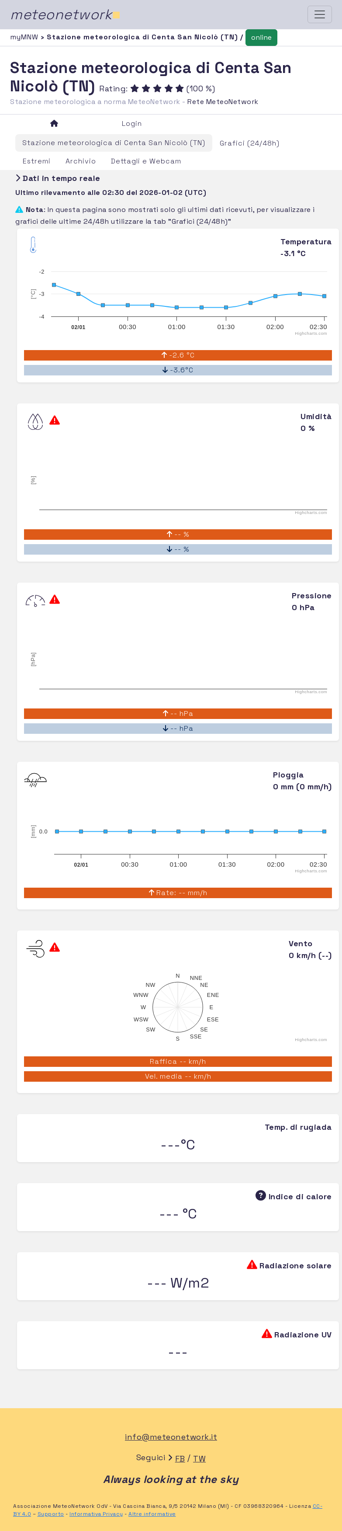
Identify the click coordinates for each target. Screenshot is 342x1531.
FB (180, 1459)
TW (199, 1459)
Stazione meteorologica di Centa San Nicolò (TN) (113, 142)
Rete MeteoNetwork (223, 101)
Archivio (81, 161)
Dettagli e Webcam (146, 161)
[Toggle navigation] (319, 14)
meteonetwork (65, 14)
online (261, 37)
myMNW (25, 37)
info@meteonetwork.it (171, 1437)
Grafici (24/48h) (250, 143)
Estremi (37, 161)
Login (132, 123)
